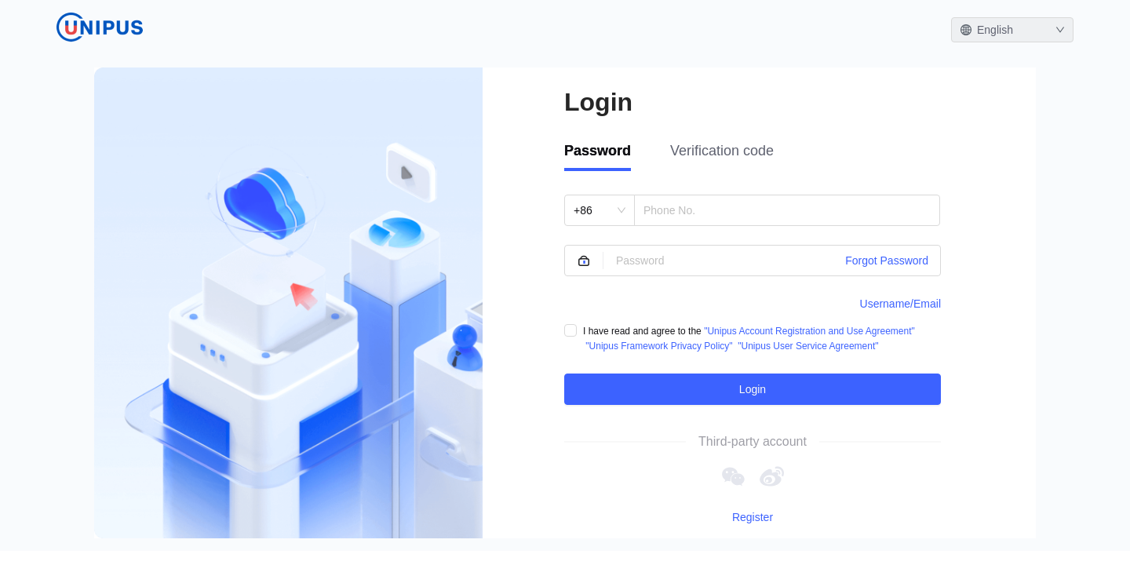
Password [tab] (597, 151)
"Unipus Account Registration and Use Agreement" (809, 331)
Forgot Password (886, 260)
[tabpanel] (752, 299)
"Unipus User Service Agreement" (808, 346)
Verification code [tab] (722, 151)
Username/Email (900, 303)
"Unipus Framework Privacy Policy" (658, 346)
